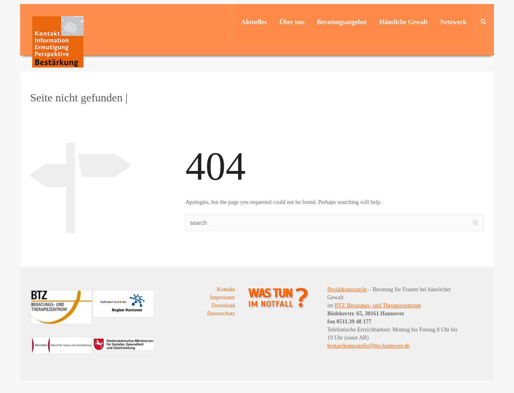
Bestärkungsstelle (347, 289)
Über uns (291, 22)
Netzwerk (453, 22)
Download (223, 305)
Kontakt (226, 289)
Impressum (222, 297)
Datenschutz (221, 314)
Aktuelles (254, 22)
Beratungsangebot (342, 22)
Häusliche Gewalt (403, 22)
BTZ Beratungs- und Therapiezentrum (378, 305)
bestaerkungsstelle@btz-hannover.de (368, 346)
